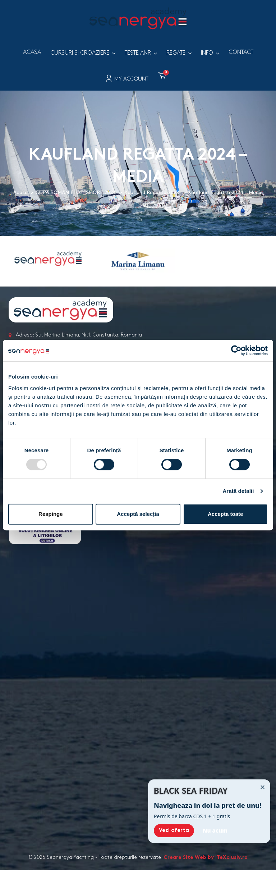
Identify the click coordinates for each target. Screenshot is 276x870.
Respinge (50, 514)
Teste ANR (138, 53)
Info (207, 53)
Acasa (32, 52)
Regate (175, 53)
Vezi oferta (174, 830)
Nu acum (215, 830)
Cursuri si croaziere (79, 53)
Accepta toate (225, 514)
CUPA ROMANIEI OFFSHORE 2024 (76, 192)
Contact (241, 52)
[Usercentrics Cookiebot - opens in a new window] (236, 350)
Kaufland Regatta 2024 (152, 192)
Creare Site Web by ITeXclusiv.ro (206, 857)
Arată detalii (238, 491)
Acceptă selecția (138, 514)
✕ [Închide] (262, 787)
